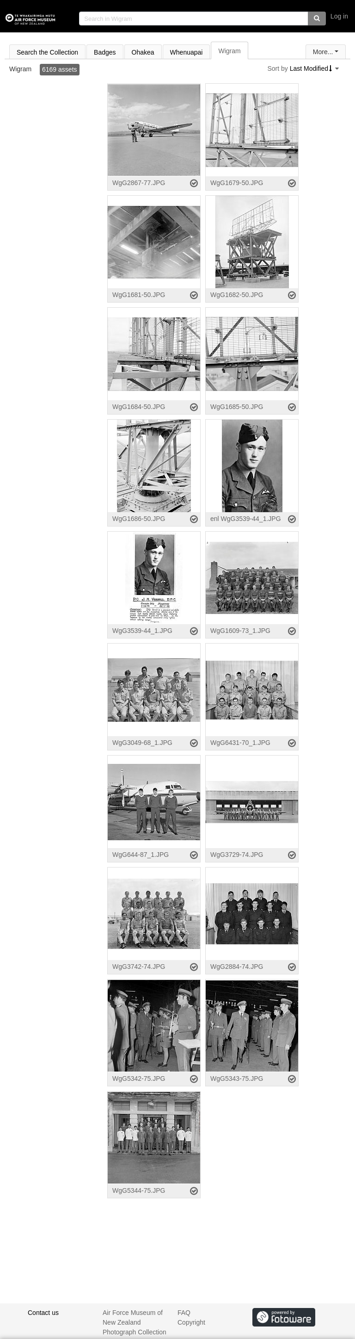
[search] (193, 18)
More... (323, 52)
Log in (339, 16)
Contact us (43, 1312)
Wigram (20, 69)
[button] (317, 18)
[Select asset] (194, 183)
